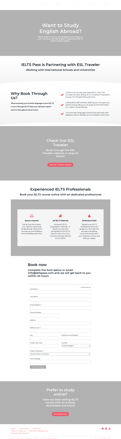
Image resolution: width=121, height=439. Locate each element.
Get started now (59, 413)
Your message (35, 357)
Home (13, 426)
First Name (34, 288)
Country (64, 341)
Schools (98, 4)
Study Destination (37, 350)
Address (33, 319)
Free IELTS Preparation (38, 428)
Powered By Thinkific (102, 436)
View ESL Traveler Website (60, 165)
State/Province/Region (69, 334)
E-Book (59, 4)
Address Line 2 (35, 326)
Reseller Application (20, 430)
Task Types (86, 4)
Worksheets (71, 4)
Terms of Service (18, 428)
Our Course (47, 4)
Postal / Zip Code (36, 341)
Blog (108, 4)
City (31, 334)
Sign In (107, 6)
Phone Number (36, 311)
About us (37, 426)
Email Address (36, 303)
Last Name (34, 295)
